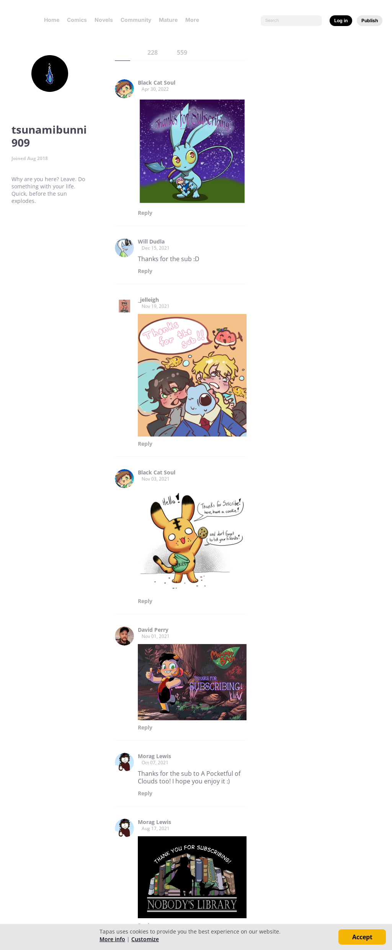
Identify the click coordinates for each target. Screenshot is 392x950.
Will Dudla (151, 241)
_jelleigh (148, 299)
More (194, 19)
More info (112, 939)
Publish (369, 20)
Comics (77, 19)
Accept (362, 937)
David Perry (153, 629)
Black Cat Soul (156, 82)
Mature (168, 19)
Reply (145, 212)
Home (51, 19)
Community (136, 19)
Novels (104, 19)
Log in (341, 20)
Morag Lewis (154, 756)
